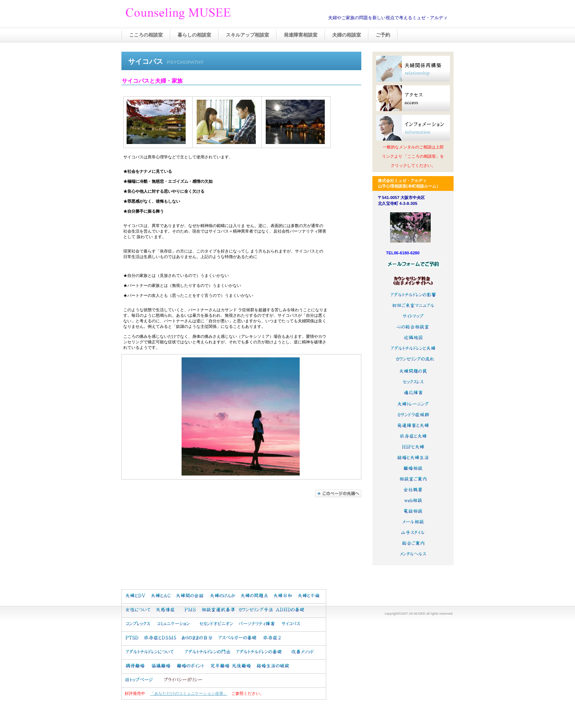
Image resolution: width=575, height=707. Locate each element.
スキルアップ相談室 (247, 35)
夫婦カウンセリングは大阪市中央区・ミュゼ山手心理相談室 (199, 14)
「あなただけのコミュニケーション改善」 (188, 693)
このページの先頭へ (338, 493)
